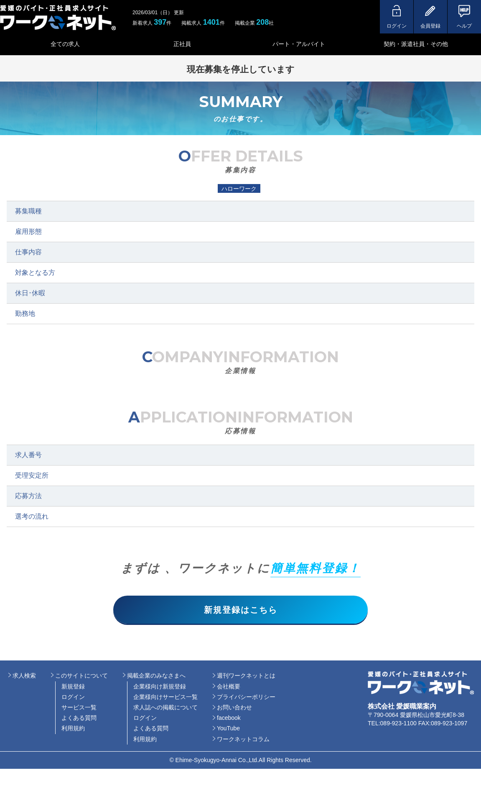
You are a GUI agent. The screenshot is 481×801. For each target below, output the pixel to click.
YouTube (228, 729)
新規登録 (73, 687)
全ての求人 (65, 44)
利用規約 (73, 729)
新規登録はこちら (240, 610)
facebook (229, 719)
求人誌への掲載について (165, 708)
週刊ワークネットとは (246, 676)
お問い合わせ (234, 708)
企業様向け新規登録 (159, 687)
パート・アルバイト (298, 44)
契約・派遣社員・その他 (416, 44)
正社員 (182, 44)
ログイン (73, 698)
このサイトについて (81, 676)
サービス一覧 (79, 708)
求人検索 (24, 676)
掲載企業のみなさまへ (156, 676)
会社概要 (228, 687)
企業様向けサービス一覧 (165, 698)
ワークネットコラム (243, 740)
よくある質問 (79, 719)
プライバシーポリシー (246, 698)
